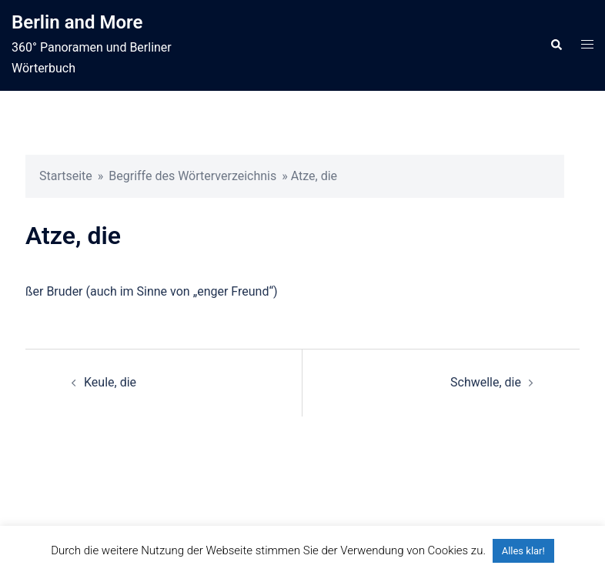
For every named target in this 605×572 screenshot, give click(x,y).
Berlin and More (77, 22)
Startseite (65, 176)
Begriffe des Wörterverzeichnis (192, 176)
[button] (556, 45)
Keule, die (110, 382)
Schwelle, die (485, 382)
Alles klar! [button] (523, 551)
